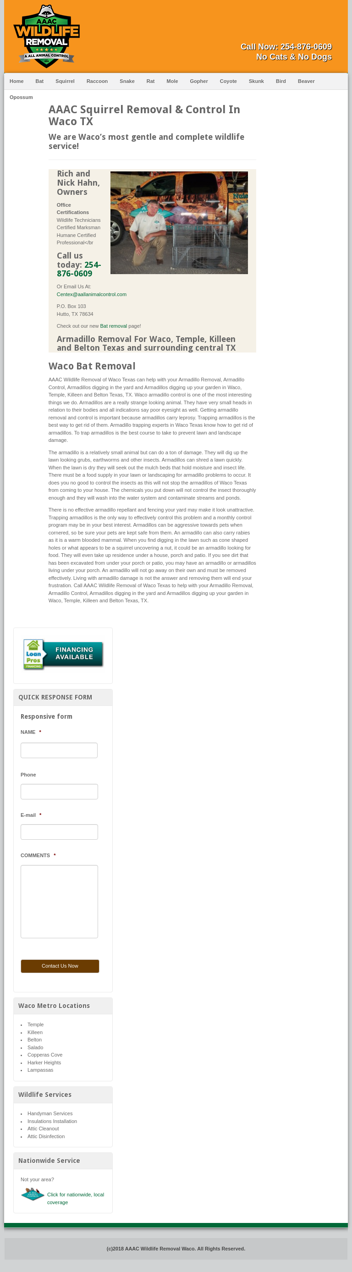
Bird (281, 81)
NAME (31, 732)
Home (17, 81)
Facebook (324, 30)
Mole (172, 81)
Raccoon (97, 81)
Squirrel (65, 81)
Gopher (199, 81)
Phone (28, 774)
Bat (40, 81)
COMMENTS (38, 855)
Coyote (228, 81)
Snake (127, 81)
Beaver (306, 81)
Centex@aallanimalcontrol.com (91, 294)
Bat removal (113, 326)
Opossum (21, 97)
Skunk (256, 81)
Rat (151, 81)
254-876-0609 (306, 46)
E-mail (31, 815)
